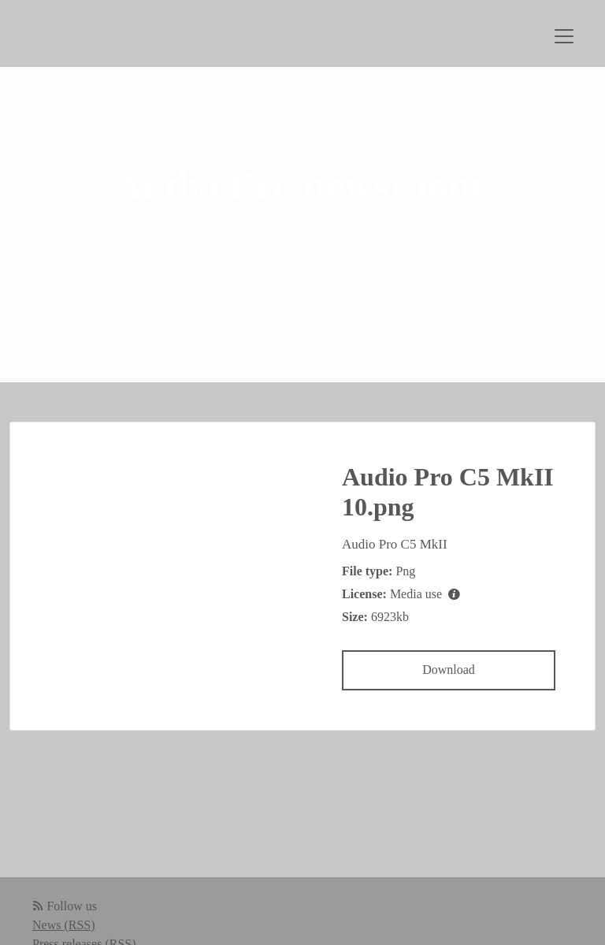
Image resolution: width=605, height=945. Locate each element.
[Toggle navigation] (564, 36)
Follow (301, 268)
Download (448, 669)
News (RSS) (63, 925)
